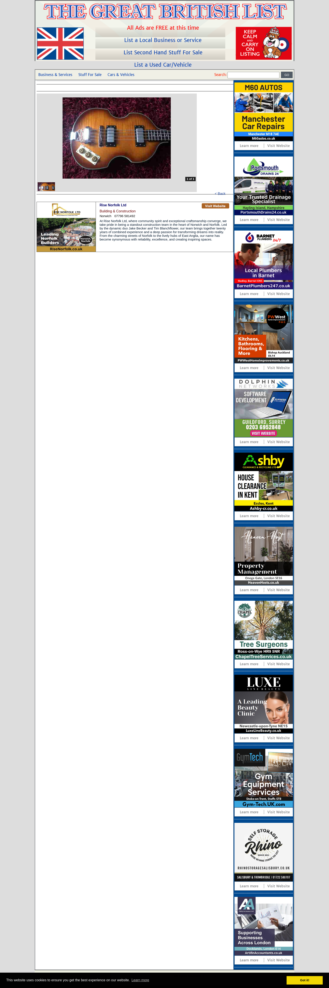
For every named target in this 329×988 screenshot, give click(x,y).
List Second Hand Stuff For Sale (164, 52)
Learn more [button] (140, 980)
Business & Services (55, 74)
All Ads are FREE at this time (164, 27)
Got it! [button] (304, 980)
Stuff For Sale (90, 74)
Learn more (249, 146)
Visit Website (278, 146)
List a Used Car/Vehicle (163, 64)
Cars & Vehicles (121, 74)
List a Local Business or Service (163, 40)
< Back (220, 193)
